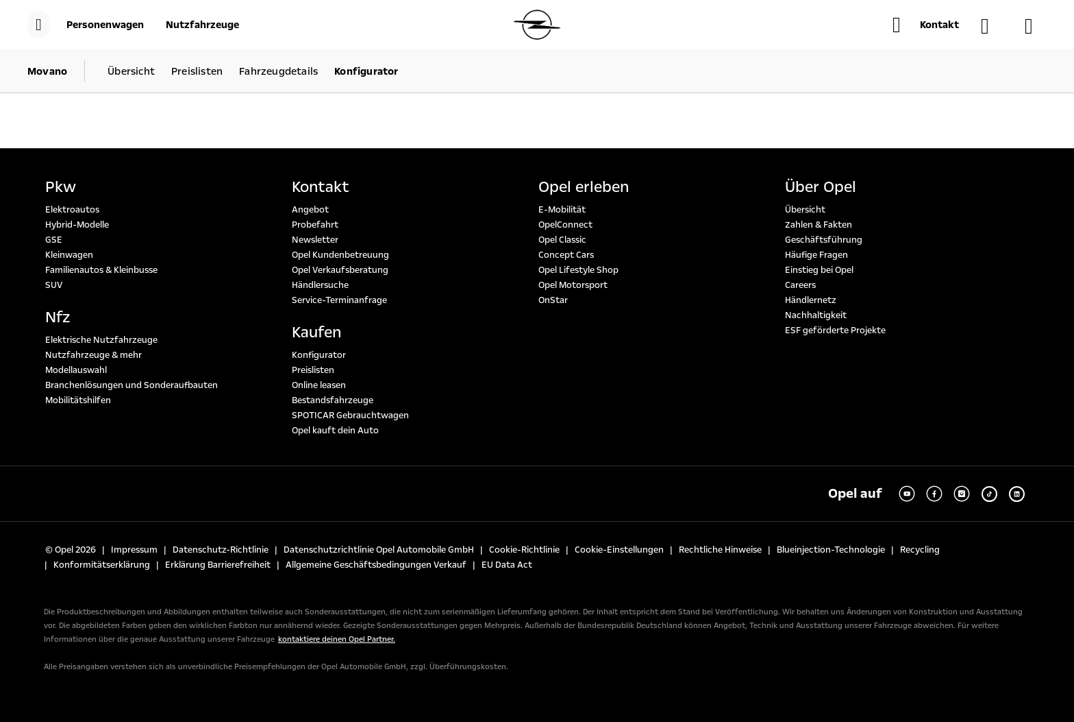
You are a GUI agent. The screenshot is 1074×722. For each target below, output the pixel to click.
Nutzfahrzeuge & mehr (93, 355)
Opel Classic (562, 240)
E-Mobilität (562, 210)
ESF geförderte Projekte (835, 330)
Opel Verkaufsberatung (340, 270)
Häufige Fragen (816, 255)
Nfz (57, 317)
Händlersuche (320, 285)
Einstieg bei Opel (819, 270)
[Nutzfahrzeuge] (202, 24)
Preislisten (313, 370)
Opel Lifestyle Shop (578, 270)
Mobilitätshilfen (78, 400)
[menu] (39, 24)
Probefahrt (315, 225)
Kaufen (316, 332)
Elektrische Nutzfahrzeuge (101, 340)
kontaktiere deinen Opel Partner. (336, 639)
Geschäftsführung (823, 240)
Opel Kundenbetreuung (340, 255)
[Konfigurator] (1036, 26)
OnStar (553, 300)
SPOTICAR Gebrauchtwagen (350, 415)
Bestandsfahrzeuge (332, 400)
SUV (53, 285)
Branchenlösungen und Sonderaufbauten (131, 385)
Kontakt (320, 187)
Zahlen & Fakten (818, 225)
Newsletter (315, 240)
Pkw (60, 187)
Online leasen (319, 385)
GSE (53, 240)
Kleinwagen (69, 255)
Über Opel (820, 187)
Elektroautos (72, 210)
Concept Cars (566, 255)
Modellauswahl (76, 370)
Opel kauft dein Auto (335, 430)
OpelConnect (565, 225)
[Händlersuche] (992, 26)
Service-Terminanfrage (339, 300)
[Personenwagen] (105, 24)
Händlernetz (810, 300)
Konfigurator (319, 355)
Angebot (310, 210)
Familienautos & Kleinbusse (101, 270)
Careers (800, 285)
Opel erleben (583, 187)
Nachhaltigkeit (816, 315)
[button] (925, 25)
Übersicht (805, 210)
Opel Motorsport (573, 285)
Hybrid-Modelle (77, 225)
